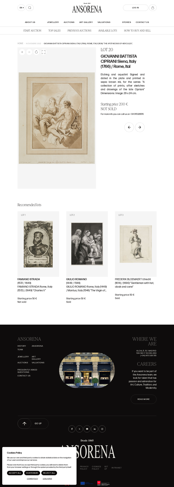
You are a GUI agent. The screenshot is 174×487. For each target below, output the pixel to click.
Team (20, 349)
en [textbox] (21, 8)
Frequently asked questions (27, 371)
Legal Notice (47, 479)
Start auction (32, 30)
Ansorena (37, 346)
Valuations (104, 22)
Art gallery (86, 22)
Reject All (49, 473)
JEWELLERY (53, 22)
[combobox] (21, 8)
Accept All (15, 473)
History (22, 346)
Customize (32, 473)
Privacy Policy (84, 467)
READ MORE (144, 399)
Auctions (69, 22)
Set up (106, 467)
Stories (126, 22)
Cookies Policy (96, 467)
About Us (30, 22)
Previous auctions (79, 30)
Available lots (107, 30)
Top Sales (54, 30)
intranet (117, 468)
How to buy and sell (137, 30)
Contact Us (142, 22)
